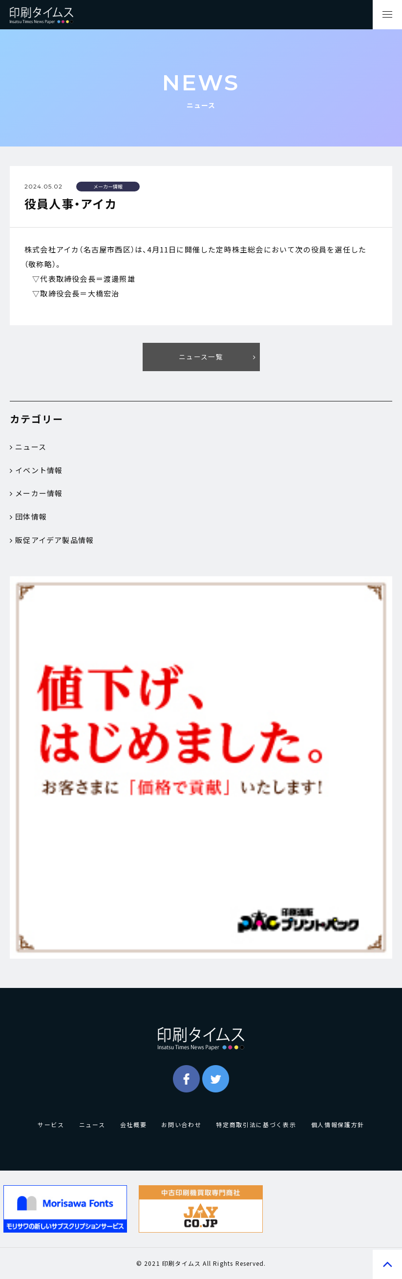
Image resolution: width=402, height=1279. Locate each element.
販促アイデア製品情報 (52, 540)
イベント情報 (36, 470)
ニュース (28, 446)
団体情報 (28, 517)
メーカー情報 (36, 493)
